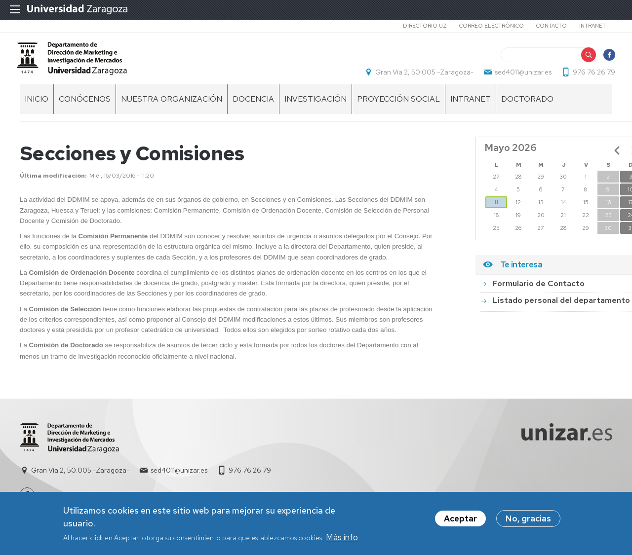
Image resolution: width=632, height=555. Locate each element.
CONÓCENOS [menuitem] (85, 109)
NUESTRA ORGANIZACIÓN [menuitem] (171, 109)
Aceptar (460, 518)
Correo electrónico (491, 25)
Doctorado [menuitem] (527, 109)
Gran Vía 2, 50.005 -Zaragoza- (421, 77)
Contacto (551, 25)
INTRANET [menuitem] (470, 109)
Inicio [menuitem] (36, 109)
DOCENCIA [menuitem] (253, 109)
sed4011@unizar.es (520, 77)
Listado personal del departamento (561, 310)
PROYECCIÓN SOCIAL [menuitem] (398, 109)
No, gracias (528, 518)
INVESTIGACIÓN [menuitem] (315, 109)
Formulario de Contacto (539, 293)
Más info (342, 537)
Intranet (592, 25)
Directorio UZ (425, 25)
